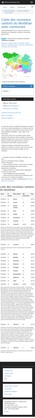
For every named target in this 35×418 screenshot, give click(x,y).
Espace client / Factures (11, 386)
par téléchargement (13, 106)
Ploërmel (4, 45)
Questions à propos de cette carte (11, 112)
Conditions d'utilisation (10, 391)
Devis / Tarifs (8, 394)
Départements (22, 7)
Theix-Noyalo (13, 46)
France (5, 7)
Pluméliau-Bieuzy (12, 45)
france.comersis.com (10, 2)
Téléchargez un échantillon (10, 108)
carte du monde (8, 373)
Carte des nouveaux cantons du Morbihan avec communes (16, 23)
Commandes (8, 389)
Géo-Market (7, 376)
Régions (12, 7)
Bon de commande (6, 115)
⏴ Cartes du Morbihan (22, 11)
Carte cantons (8, 12)
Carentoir (4, 43)
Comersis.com (8, 370)
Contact (6, 411)
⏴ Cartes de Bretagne (9, 11)
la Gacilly (9, 43)
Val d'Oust (21, 45)
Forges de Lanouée (18, 43)
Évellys (27, 43)
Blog (5, 378)
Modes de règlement (7, 118)
